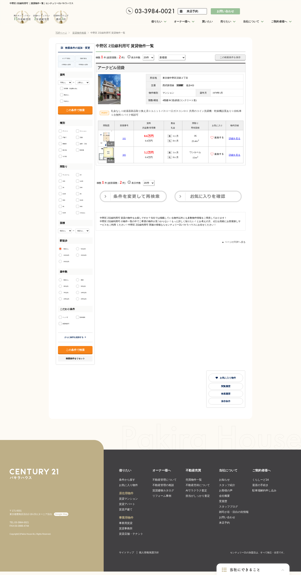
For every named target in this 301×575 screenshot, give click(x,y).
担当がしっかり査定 (198, 495)
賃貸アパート (127, 504)
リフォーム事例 (161, 495)
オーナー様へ (161, 470)
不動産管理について (164, 479)
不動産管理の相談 (163, 485)
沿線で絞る (83, 58)
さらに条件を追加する (75, 337)
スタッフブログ (228, 506)
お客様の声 (225, 490)
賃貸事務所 (125, 528)
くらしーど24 (260, 479)
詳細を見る (234, 138)
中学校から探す (83, 64)
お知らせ (224, 479)
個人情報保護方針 (149, 552)
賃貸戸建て (125, 509)
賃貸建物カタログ (163, 490)
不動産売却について (198, 485)
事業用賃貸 (125, 523)
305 (124, 155)
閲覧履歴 (225, 386)
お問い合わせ (225, 11)
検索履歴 (225, 393)
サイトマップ (126, 552)
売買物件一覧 (194, 479)
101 (124, 138)
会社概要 (224, 495)
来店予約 (192, 11)
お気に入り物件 (226, 377)
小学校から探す (66, 64)
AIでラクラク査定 (196, 490)
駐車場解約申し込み (264, 490)
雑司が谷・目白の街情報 (234, 511)
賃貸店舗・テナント (131, 533)
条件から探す (127, 479)
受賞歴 (223, 501)
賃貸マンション (128, 498)
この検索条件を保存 (230, 57)
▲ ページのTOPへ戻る (234, 242)
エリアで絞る (66, 58)
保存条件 (225, 401)
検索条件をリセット (75, 358)
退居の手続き (260, 485)
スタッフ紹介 (227, 485)
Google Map (61, 514)
